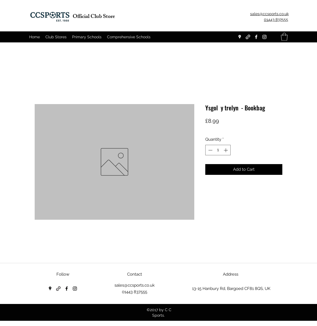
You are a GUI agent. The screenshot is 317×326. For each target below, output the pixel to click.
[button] (284, 37)
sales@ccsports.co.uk (134, 285)
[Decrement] (210, 150)
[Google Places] (239, 37)
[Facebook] (256, 37)
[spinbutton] (218, 150)
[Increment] (226, 150)
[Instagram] (264, 37)
